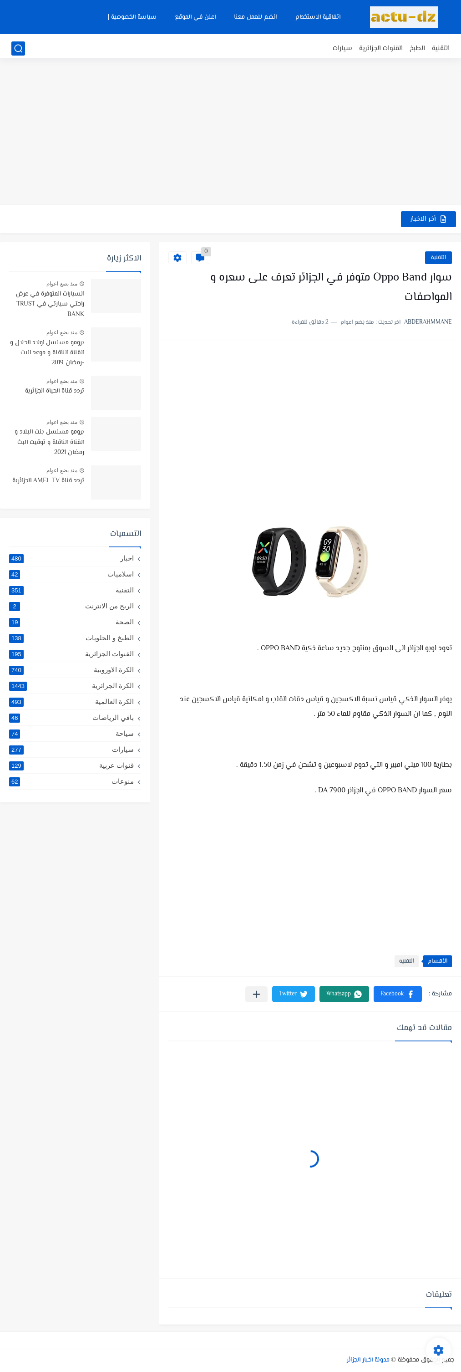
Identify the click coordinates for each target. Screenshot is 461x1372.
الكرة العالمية (71, 702)
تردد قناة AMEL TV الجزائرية (48, 481)
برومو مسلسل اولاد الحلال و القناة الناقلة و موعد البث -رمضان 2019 (47, 353)
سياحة (71, 733)
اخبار (71, 558)
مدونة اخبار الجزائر (368, 1360)
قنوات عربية (71, 765)
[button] (398, 994)
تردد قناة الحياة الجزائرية (54, 391)
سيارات (342, 48)
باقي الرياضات (71, 718)
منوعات (71, 781)
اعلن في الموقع (195, 17)
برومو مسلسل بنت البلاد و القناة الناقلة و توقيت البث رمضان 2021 (49, 442)
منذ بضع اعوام (61, 284)
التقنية (441, 48)
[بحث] (18, 48)
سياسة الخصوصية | (132, 17)
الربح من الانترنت (71, 606)
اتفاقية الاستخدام (317, 17)
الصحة (71, 622)
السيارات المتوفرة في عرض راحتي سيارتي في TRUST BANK (50, 304)
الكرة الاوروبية (71, 670)
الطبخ (417, 48)
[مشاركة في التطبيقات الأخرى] (256, 994)
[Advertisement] (230, 134)
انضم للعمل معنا (255, 17)
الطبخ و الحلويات (71, 638)
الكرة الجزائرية (71, 686)
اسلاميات (71, 574)
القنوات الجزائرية (381, 48)
